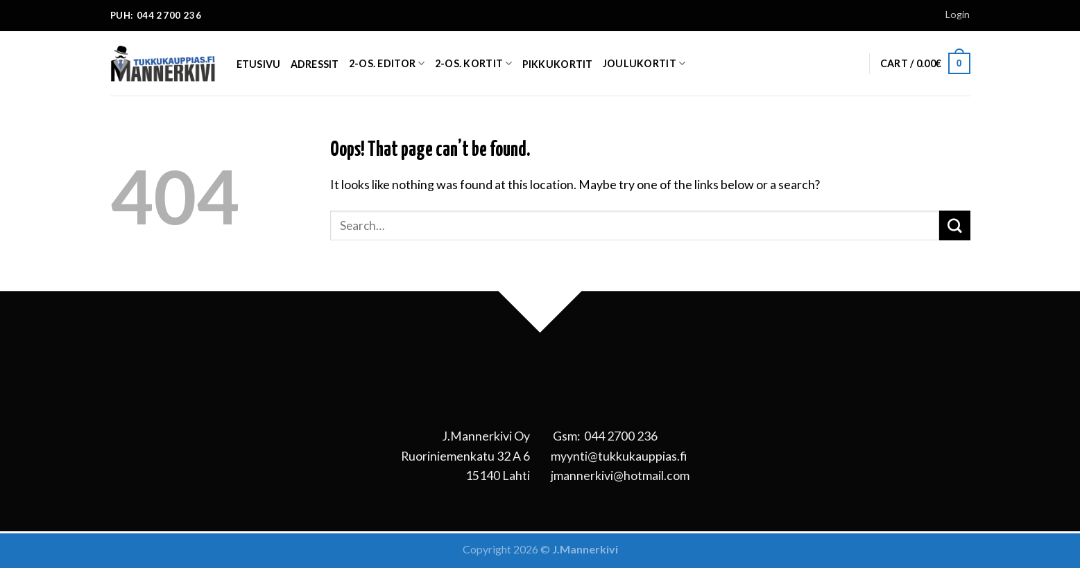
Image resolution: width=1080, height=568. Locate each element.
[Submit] (954, 225)
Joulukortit (644, 63)
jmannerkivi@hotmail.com (620, 475)
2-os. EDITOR (387, 63)
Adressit (315, 64)
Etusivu (259, 64)
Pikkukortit (557, 64)
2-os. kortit (474, 63)
